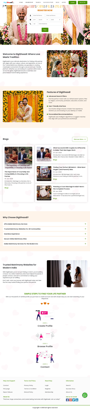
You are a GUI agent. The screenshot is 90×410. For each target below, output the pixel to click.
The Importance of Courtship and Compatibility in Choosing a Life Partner (17, 174)
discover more (79, 139)
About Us (69, 392)
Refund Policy (28, 392)
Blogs (6, 188)
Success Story (48, 2)
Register (82, 2)
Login (73, 3)
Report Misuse (7, 392)
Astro (64, 2)
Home (21, 2)
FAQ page (6, 389)
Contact (6, 385)
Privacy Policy (28, 385)
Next (45, 30)
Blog (57, 2)
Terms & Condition (30, 389)
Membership (29, 2)
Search (38, 2)
